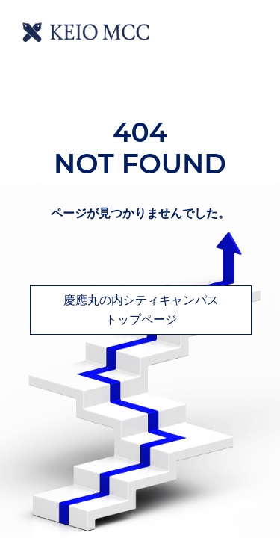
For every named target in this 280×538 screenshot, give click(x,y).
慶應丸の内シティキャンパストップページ (141, 310)
